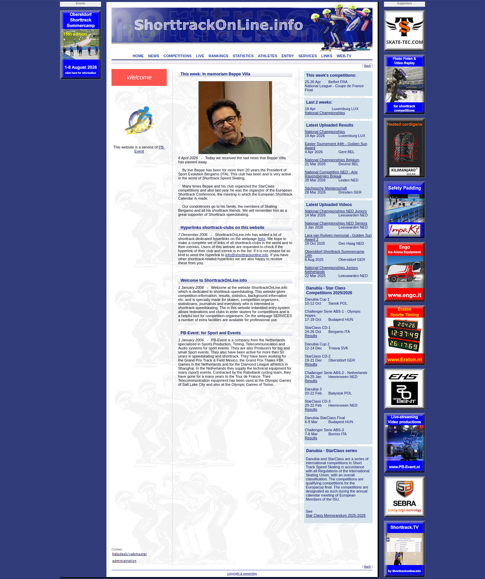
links (261, 239)
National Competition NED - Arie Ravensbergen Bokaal (331, 174)
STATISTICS (243, 56)
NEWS (153, 56)
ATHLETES (267, 56)
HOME (138, 56)
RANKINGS (218, 56)
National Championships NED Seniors (336, 223)
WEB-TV (344, 56)
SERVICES (307, 56)
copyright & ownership (242, 573)
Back (367, 65)
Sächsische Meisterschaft (326, 188)
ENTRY (288, 56)
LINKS (326, 56)
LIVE (200, 56)
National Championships (325, 113)
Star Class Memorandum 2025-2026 (335, 515)
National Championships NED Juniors (336, 211)
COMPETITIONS (177, 56)
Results (311, 336)
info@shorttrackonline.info (246, 255)
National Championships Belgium (332, 160)
